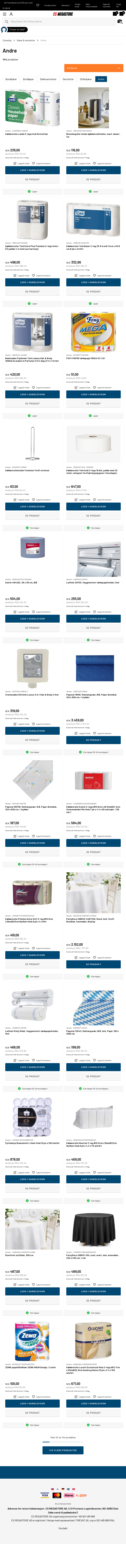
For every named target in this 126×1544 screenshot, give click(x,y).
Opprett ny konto (106, 5)
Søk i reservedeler (92, 5)
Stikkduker (86, 79)
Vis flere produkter (63, 1450)
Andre (101, 79)
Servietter (68, 79)
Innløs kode (77, 5)
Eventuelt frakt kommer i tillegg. (17, 158)
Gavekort (66, 5)
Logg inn (118, 5)
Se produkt (32, 179)
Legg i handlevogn (32, 170)
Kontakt (63, 1528)
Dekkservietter (48, 79)
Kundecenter (50, 5)
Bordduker (11, 79)
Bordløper (28, 79)
